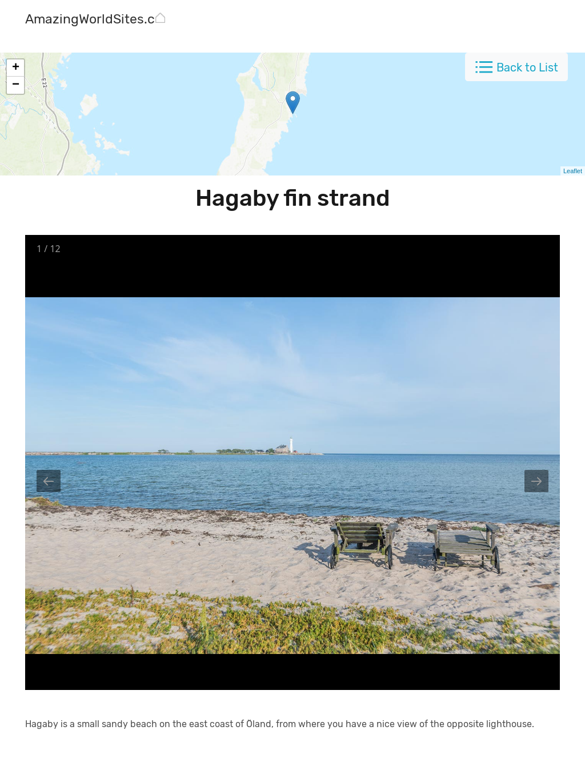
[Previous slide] (49, 481)
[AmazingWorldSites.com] (99, 20)
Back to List (527, 67)
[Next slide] (536, 481)
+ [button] (15, 68)
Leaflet (572, 170)
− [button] (15, 85)
